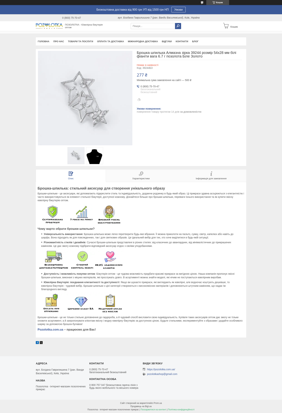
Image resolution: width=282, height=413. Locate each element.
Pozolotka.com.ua (50, 329)
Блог (195, 41)
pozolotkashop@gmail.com (162, 374)
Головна (43, 41)
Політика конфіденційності (181, 409)
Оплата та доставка (110, 41)
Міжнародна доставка (143, 41)
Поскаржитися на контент (153, 409)
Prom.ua (158, 403)
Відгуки (167, 41)
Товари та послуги (80, 41)
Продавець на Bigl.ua (141, 406)
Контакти (182, 41)
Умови (178, 9)
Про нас (58, 41)
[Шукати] (178, 26)
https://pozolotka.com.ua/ (161, 369)
